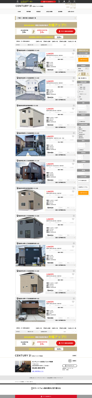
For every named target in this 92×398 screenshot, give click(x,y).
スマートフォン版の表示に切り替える (47, 388)
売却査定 (38, 11)
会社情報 (60, 11)
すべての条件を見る (82, 180)
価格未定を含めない (82, 112)
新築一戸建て (82, 87)
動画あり (80, 129)
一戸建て (80, 84)
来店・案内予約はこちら (38, 371)
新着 (79, 127)
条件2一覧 (55, 41)
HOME (17, 1)
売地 (80, 99)
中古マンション (83, 94)
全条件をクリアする (82, 187)
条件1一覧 (39, 41)
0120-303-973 (38, 368)
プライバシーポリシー (41, 377)
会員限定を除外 (43, 45)
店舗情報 (74, 360)
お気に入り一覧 (72, 41)
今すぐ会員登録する (48, 1)
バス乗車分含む (81, 121)
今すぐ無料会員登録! (66, 31)
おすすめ (80, 132)
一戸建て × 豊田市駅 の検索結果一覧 (26, 18)
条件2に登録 (62, 41)
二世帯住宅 (80, 149)
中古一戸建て (82, 89)
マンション (80, 91)
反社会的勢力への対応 (51, 377)
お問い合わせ (69, 1)
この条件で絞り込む (83, 59)
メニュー (74, 1)
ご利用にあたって (32, 377)
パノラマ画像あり (82, 130)
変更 (87, 68)
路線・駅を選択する (82, 78)
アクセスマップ (69, 366)
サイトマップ (60, 377)
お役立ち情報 (49, 11)
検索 (59, 1)
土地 (79, 96)
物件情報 (29, 11)
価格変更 (80, 136)
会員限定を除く (81, 134)
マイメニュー (64, 1)
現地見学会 (80, 137)
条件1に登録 (46, 41)
